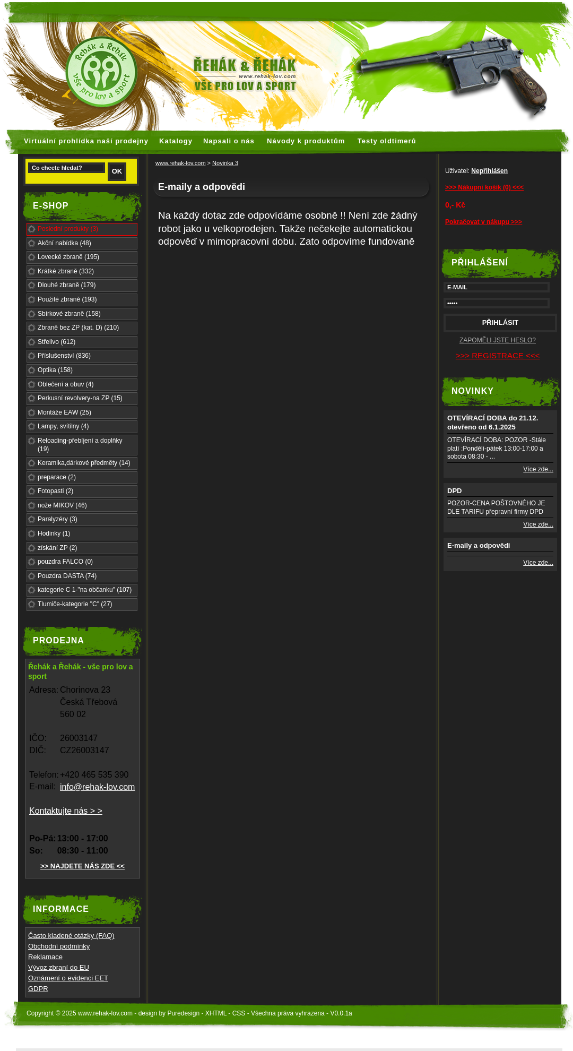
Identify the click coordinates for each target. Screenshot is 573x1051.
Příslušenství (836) (64, 355)
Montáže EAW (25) (64, 412)
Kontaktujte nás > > (65, 810)
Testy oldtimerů (387, 141)
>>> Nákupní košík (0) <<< (484, 187)
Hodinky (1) (54, 533)
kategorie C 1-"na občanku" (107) (85, 589)
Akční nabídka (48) (64, 243)
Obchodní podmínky (59, 946)
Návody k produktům (306, 141)
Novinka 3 (225, 163)
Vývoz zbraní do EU (58, 967)
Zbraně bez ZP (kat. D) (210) (78, 327)
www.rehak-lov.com (180, 163)
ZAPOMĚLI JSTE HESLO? (497, 340)
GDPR (38, 989)
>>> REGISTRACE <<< (498, 355)
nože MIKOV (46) (62, 505)
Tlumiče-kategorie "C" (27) (75, 604)
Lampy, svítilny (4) (63, 426)
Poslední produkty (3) (68, 228)
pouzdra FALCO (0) (65, 561)
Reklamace (45, 957)
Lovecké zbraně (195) (68, 257)
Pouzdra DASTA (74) (67, 576)
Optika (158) (55, 370)
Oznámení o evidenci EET (68, 978)
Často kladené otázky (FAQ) (71, 936)
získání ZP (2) (57, 548)
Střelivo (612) (56, 342)
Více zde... (538, 469)
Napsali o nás (229, 141)
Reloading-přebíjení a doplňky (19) (80, 445)
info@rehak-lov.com (97, 786)
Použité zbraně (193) (67, 299)
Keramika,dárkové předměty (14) (84, 463)
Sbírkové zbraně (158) (69, 313)
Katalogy (176, 141)
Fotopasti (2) (55, 491)
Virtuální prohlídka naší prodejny (86, 141)
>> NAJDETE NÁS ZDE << (82, 866)
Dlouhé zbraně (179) (67, 285)
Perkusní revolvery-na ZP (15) (80, 398)
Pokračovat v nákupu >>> (483, 222)
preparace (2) (57, 477)
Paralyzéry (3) (57, 519)
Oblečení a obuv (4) (65, 384)
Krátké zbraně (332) (66, 271)
